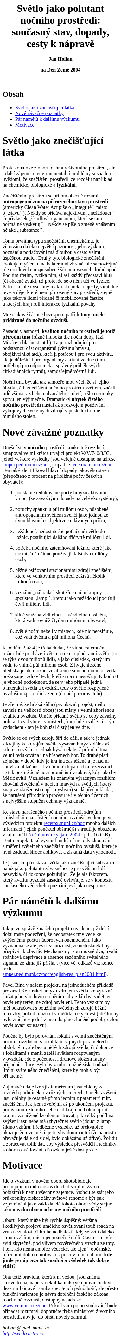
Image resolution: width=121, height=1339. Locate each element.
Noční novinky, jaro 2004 (54, 834)
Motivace (24, 124)
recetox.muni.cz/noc (91, 464)
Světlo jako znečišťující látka (44, 107)
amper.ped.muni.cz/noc (26, 464)
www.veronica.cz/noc (24, 1305)
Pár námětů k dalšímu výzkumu (47, 119)
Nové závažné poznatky (39, 113)
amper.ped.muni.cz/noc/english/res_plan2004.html (54, 974)
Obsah (13, 94)
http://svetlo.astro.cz (23, 1333)
